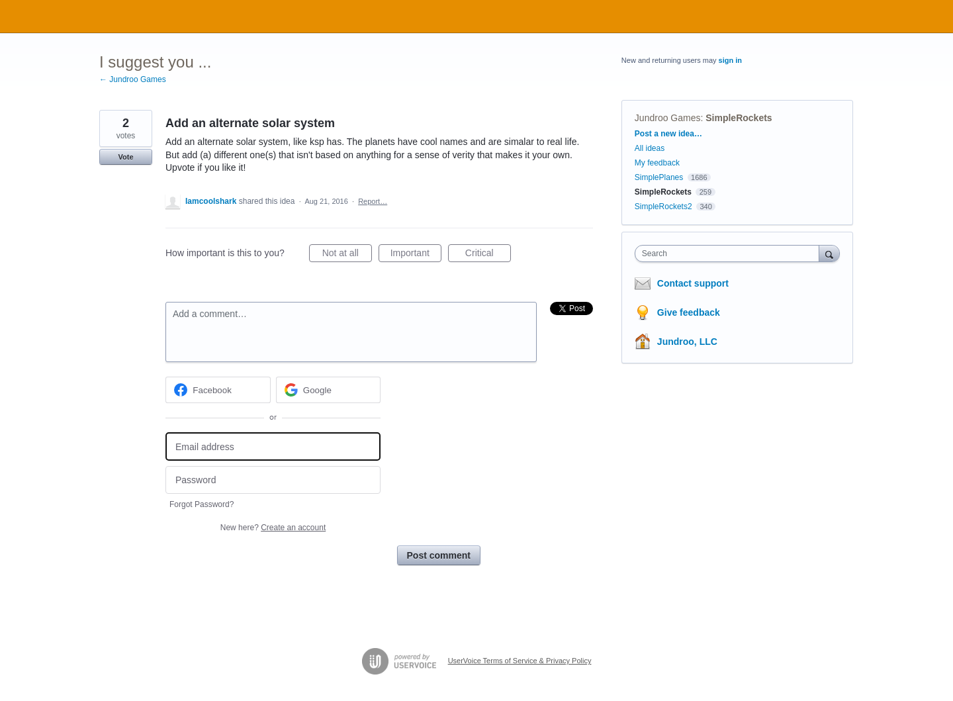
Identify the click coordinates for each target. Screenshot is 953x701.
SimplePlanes (659, 177)
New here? (273, 527)
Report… (372, 201)
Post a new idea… (668, 133)
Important (415, 255)
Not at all (347, 255)
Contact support (693, 283)
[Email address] (273, 446)
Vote (125, 157)
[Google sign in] (328, 390)
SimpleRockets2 (663, 206)
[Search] (829, 253)
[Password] (273, 480)
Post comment (439, 555)
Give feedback (688, 312)
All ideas (649, 148)
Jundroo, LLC (687, 341)
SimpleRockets (738, 118)
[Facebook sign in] (218, 390)
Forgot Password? (201, 504)
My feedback (657, 162)
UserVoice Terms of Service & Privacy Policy (520, 661)
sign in (730, 60)
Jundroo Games (668, 118)
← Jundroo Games (132, 79)
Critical (488, 255)
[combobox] (730, 253)
